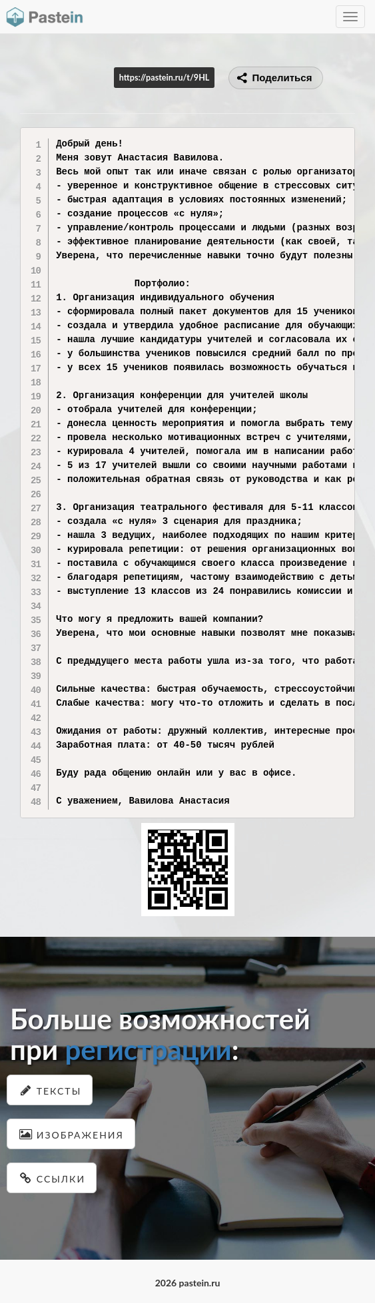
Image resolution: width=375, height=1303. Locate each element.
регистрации (148, 1049)
